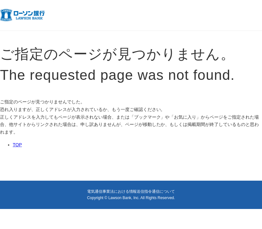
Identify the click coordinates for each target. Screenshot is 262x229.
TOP (17, 144)
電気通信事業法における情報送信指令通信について (131, 191)
